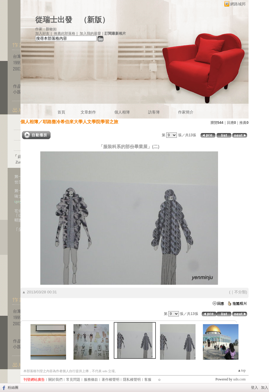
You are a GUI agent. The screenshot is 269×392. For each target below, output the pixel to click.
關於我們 (55, 379)
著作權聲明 (110, 379)
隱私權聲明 (132, 379)
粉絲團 (13, 387)
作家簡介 (185, 112)
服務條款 (91, 379)
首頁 (61, 112)
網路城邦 (238, 4)
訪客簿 (154, 112)
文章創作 (88, 112)
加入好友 (42, 33)
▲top (242, 370)
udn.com (239, 379)
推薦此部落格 (64, 33)
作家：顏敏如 (46, 29)
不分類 (240, 292)
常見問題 (73, 379)
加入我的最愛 (90, 33)
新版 (94, 20)
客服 (147, 379)
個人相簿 (122, 112)
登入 (254, 387)
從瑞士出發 (53, 20)
